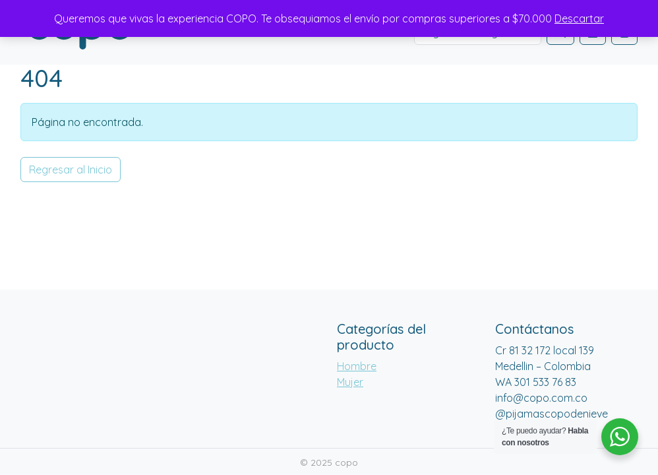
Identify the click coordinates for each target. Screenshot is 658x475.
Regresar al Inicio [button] (70, 169)
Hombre (356, 366)
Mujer (350, 382)
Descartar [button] (579, 18)
